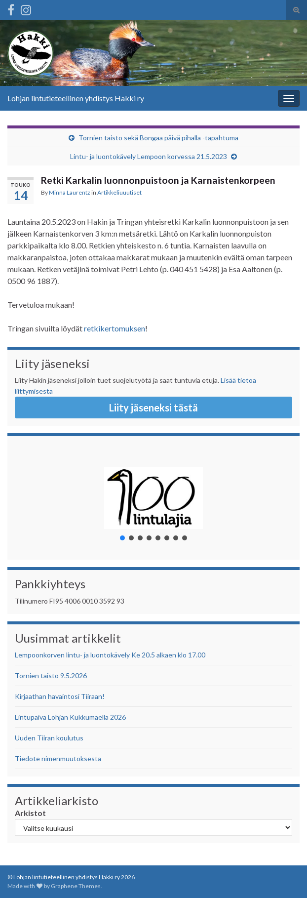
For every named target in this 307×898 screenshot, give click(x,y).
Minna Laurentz (69, 192)
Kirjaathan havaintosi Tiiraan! (60, 696)
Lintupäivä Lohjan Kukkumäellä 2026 (70, 717)
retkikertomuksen (114, 328)
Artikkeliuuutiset (119, 192)
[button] (153, 498)
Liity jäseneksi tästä (153, 407)
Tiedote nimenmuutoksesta (58, 758)
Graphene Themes (76, 886)
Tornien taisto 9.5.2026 (51, 675)
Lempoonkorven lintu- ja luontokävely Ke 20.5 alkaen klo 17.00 (110, 655)
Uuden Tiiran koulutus (49, 738)
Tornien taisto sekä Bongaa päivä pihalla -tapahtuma (158, 137)
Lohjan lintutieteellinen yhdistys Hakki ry (75, 98)
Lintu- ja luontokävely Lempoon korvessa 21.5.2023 (148, 156)
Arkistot (30, 812)
